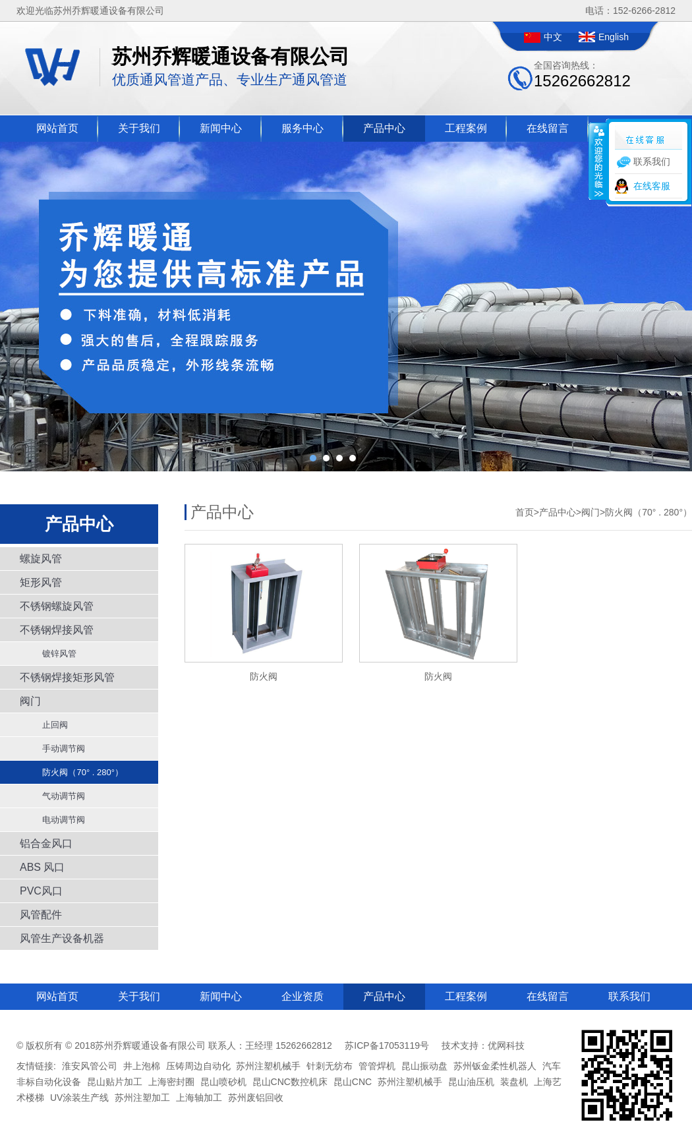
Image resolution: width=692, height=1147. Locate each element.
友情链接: (36, 1066)
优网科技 (506, 1045)
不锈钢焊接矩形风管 (67, 677)
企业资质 (302, 996)
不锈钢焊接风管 (57, 629)
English (613, 37)
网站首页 (57, 128)
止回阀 (50, 725)
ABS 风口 (42, 867)
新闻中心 (221, 128)
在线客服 (651, 186)
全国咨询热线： (582, 75)
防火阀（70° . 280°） (78, 772)
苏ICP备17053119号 (387, 1045)
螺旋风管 (41, 558)
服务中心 (302, 128)
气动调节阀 (59, 796)
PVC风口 (41, 891)
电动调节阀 (59, 820)
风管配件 (41, 914)
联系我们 (629, 996)
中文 (553, 37)
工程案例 (466, 128)
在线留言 (548, 128)
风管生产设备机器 (62, 938)
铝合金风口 (46, 843)
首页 (524, 512)
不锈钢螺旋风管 (57, 606)
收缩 (598, 161)
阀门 (30, 701)
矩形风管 (41, 582)
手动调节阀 (59, 748)
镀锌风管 (54, 654)
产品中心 (384, 128)
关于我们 (139, 128)
